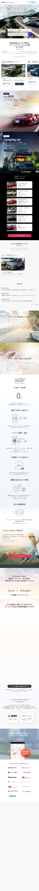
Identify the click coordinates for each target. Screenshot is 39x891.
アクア (30, 78)
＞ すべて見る (34, 304)
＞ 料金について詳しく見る (19, 498)
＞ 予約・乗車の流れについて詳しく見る (19, 451)
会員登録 (32, 2)
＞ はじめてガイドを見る (9, 540)
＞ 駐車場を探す (19, 739)
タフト (4, 78)
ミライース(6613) (7, 272)
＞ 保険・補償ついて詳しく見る (19, 523)
